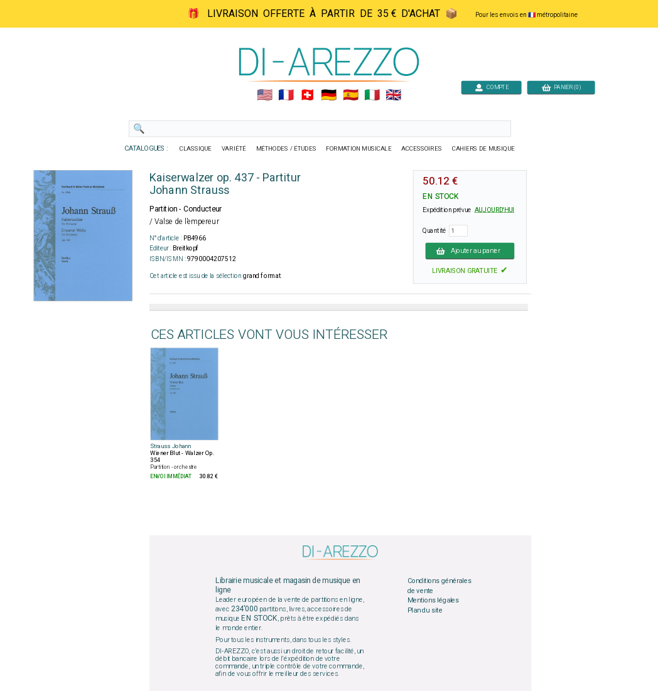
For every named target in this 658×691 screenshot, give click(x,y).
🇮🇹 (372, 95)
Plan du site (425, 611)
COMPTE (492, 87)
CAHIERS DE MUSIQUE (483, 148)
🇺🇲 (264, 95)
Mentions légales (433, 601)
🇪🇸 (351, 95)
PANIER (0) (561, 87)
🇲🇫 (286, 95)
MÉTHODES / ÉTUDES (286, 148)
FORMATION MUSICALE (358, 148)
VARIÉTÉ (234, 148)
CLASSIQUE (196, 148)
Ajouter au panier (470, 250)
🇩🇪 (329, 95)
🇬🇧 (393, 95)
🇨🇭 (307, 95)
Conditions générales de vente (439, 586)
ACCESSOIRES (421, 148)
